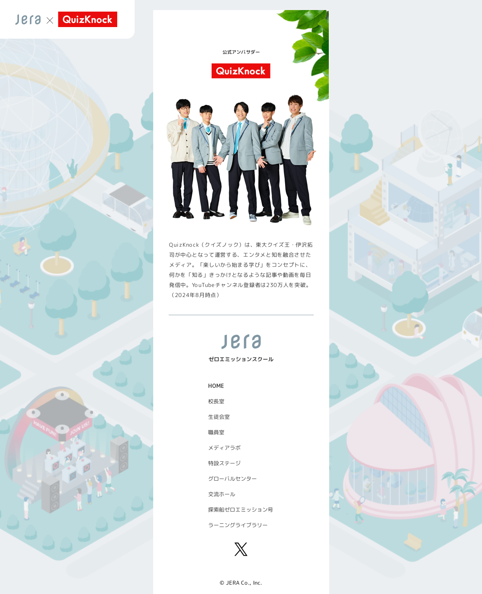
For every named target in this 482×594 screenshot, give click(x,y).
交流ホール (221, 494)
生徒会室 (219, 416)
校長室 (216, 401)
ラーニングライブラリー (238, 525)
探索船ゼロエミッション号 (240, 509)
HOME (216, 385)
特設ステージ (224, 463)
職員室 (216, 432)
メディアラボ (224, 447)
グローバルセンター (232, 478)
